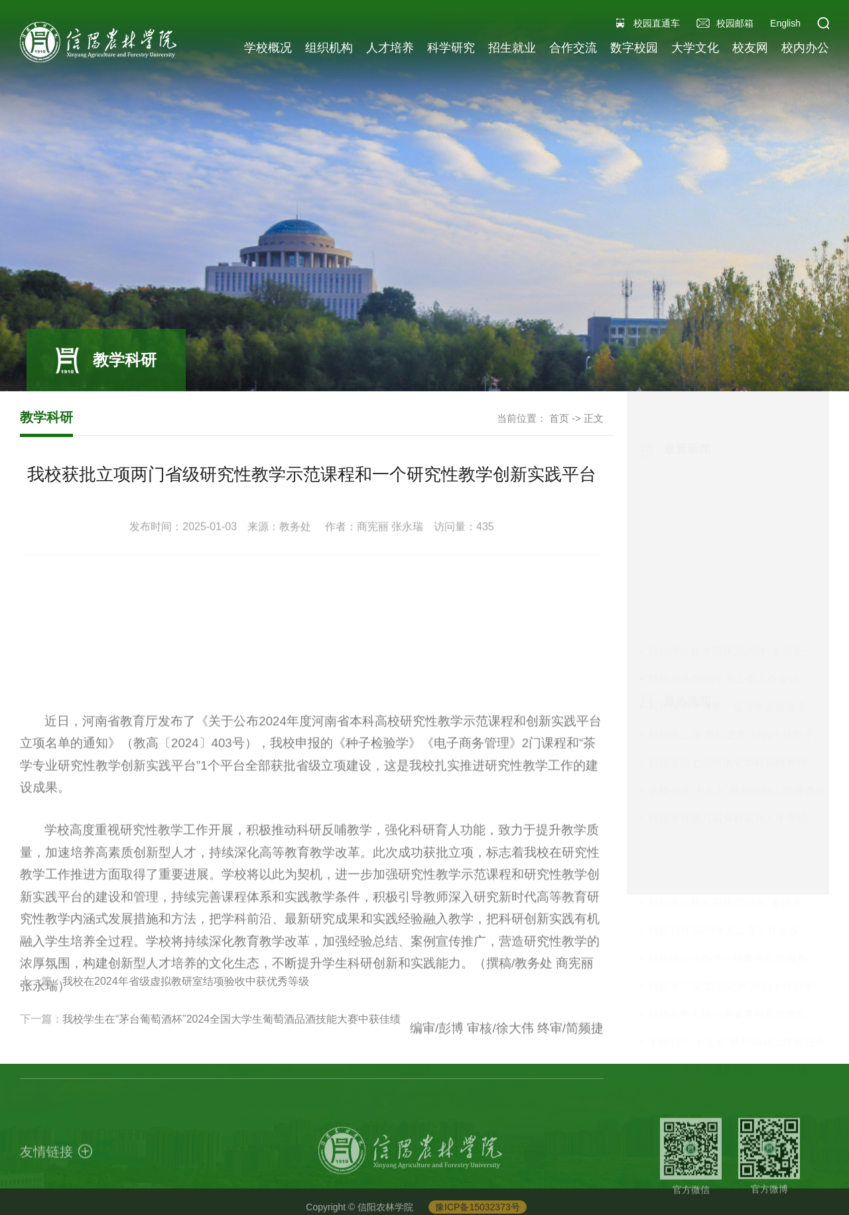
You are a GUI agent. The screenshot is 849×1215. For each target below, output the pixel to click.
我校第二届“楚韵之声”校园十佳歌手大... (741, 543)
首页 (559, 418)
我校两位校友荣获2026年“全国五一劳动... (745, 460)
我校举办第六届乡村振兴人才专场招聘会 (743, 627)
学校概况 (268, 47)
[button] (823, 23)
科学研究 (451, 47)
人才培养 (390, 47)
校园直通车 (656, 23)
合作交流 (573, 47)
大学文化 (695, 47)
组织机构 (329, 47)
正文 (594, 418)
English (785, 23)
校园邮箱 (734, 23)
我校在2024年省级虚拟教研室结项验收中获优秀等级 (185, 1011)
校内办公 (805, 47)
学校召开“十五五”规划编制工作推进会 (736, 599)
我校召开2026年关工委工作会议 (723, 487)
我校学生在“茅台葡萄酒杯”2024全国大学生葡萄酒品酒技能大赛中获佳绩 (231, 1049)
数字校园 (634, 47)
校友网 (750, 47)
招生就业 (512, 47)
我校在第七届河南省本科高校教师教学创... (748, 571)
